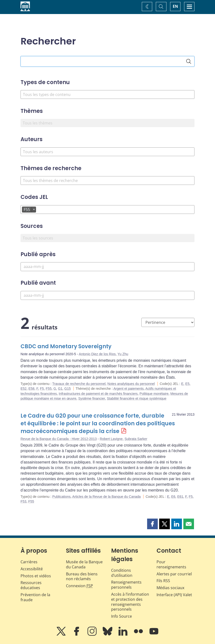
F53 (23, 501)
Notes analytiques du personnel (131, 384)
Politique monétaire (154, 394)
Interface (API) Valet (174, 594)
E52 (24, 389)
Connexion (79, 585)
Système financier (91, 398)
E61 (180, 497)
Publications (61, 497)
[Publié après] (107, 266)
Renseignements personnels (126, 584)
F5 (42, 389)
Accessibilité (32, 569)
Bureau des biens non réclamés (82, 576)
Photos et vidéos (36, 576)
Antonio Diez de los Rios (97, 354)
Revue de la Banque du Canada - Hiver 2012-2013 (59, 439)
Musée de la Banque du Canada (84, 564)
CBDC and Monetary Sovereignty (66, 346)
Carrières (29, 561)
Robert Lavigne (111, 439)
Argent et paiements (129, 389)
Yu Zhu (122, 354)
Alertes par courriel (174, 574)
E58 (32, 389)
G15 (67, 389)
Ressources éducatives (31, 585)
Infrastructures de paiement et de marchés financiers (98, 394)
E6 (173, 497)
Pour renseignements (171, 564)
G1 (60, 389)
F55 (48, 389)
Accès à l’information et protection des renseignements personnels (130, 602)
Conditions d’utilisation (121, 573)
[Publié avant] (107, 295)
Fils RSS (163, 580)
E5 (187, 384)
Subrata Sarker (135, 439)
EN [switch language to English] (175, 6)
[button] (152, 524)
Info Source (121, 616)
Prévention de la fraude (35, 597)
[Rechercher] (189, 61)
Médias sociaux (170, 587)
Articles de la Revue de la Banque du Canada (106, 497)
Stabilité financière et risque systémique (136, 398)
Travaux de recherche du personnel (79, 384)
